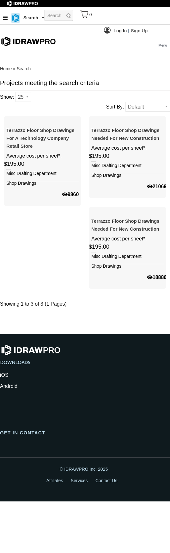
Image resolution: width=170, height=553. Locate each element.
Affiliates (54, 532)
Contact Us (106, 532)
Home (6, 68)
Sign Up (139, 30)
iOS (4, 426)
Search (24, 68)
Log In (115, 30)
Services (79, 532)
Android (8, 437)
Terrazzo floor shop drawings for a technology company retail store (40, 163)
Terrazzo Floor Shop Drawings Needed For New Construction (125, 159)
